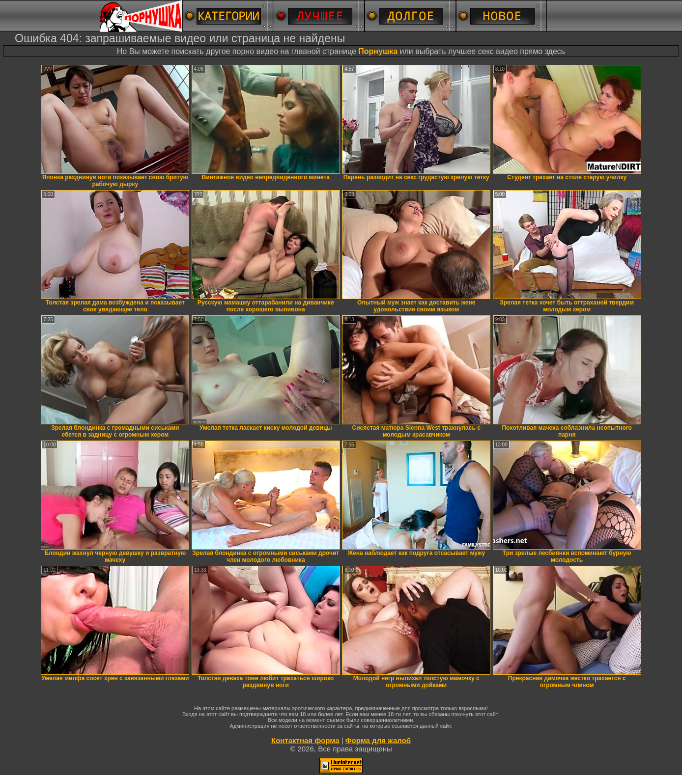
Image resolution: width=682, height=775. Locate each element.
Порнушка (378, 51)
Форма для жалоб (378, 740)
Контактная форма (305, 740)
